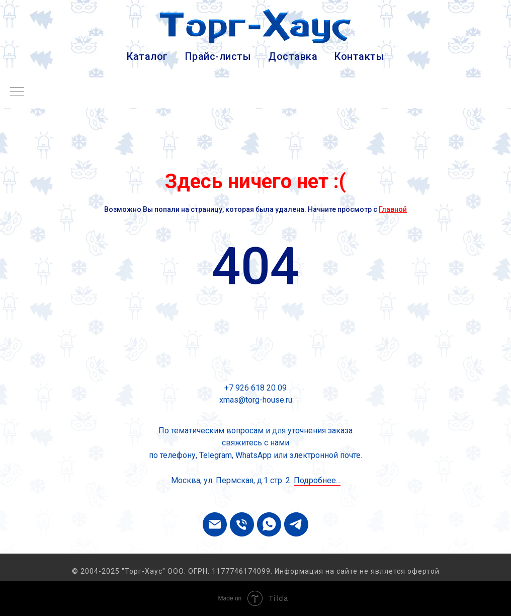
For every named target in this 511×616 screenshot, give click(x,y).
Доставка (292, 56)
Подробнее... (317, 480)
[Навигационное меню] (17, 93)
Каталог (147, 56)
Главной (393, 209)
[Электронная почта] (215, 524)
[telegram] (296, 524)
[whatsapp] (269, 524)
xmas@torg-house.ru (255, 400)
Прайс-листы (218, 56)
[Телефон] (242, 524)
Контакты (359, 56)
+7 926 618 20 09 (255, 388)
